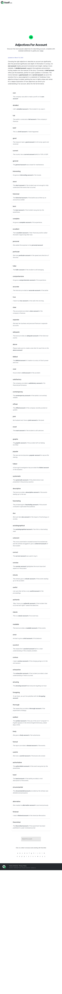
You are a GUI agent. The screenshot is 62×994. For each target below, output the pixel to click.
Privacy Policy (23, 989)
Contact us (33, 991)
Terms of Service (13, 989)
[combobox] (31, 962)
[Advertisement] (31, 17)
